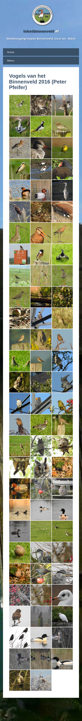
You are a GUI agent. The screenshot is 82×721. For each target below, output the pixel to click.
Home (10, 52)
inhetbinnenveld (38, 31)
